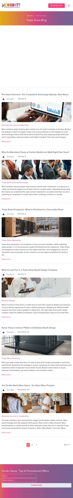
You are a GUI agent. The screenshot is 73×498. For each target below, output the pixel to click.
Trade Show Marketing (11, 240)
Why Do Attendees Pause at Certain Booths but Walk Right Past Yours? (35, 152)
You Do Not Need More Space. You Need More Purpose (28, 385)
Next (67, 445)
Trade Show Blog (36, 20)
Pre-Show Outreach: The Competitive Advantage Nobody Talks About (35, 94)
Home (30, 16)
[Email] (19, 480)
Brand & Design (8, 301)
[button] (36, 485)
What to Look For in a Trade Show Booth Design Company (29, 270)
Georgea (8, 99)
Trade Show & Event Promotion (15, 183)
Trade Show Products (11, 358)
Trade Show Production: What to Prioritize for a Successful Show (32, 210)
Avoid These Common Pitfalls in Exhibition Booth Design (29, 328)
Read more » (6, 141)
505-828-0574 (56, 5)
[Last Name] (19, 476)
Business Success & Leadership (15, 125)
